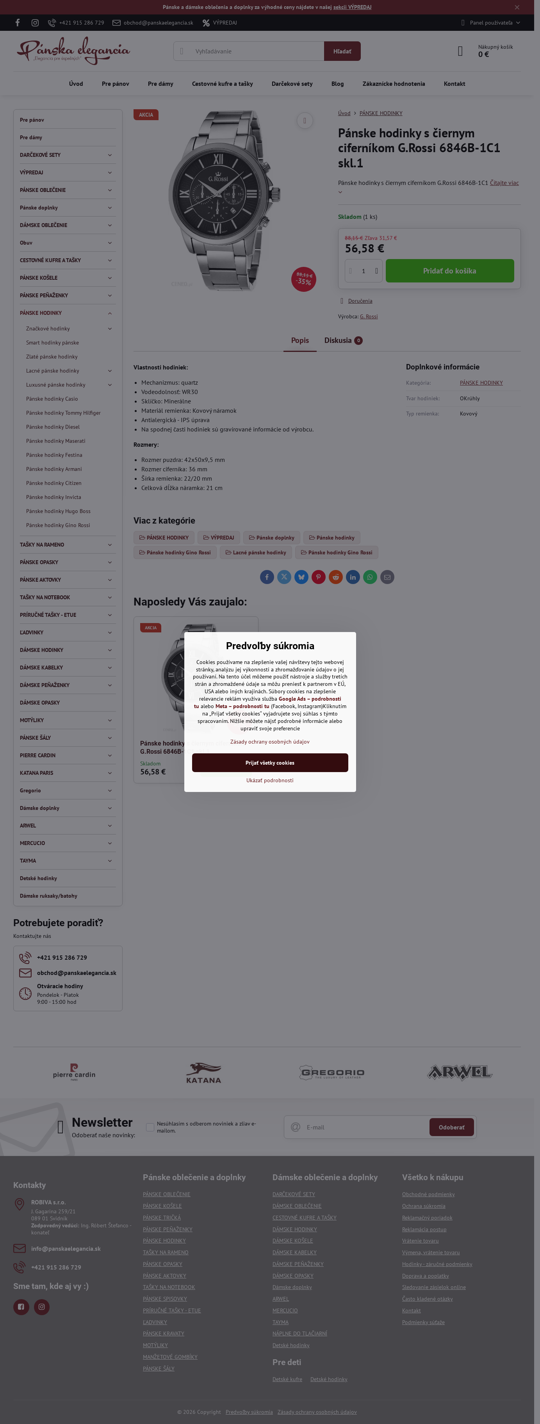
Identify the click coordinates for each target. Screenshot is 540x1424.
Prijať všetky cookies (270, 762)
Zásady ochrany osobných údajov (270, 741)
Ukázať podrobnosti (270, 780)
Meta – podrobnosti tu (242, 706)
